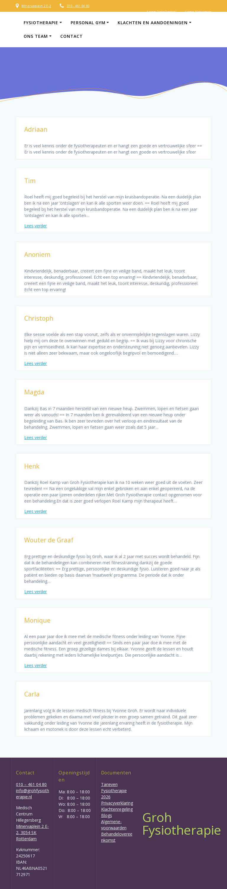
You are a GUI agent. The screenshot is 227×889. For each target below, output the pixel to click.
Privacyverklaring (117, 803)
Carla (32, 694)
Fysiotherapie (41, 22)
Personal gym (88, 22)
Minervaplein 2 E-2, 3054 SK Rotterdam (32, 832)
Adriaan (35, 129)
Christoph (38, 318)
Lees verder (35, 226)
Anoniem (37, 254)
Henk (31, 466)
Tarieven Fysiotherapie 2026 (114, 791)
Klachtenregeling (117, 809)
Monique (37, 620)
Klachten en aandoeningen (153, 22)
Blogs (106, 815)
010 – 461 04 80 (31, 784)
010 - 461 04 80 (78, 6)
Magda (34, 392)
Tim (29, 181)
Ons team (36, 36)
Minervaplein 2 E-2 (36, 6)
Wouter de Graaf (48, 540)
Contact (71, 36)
